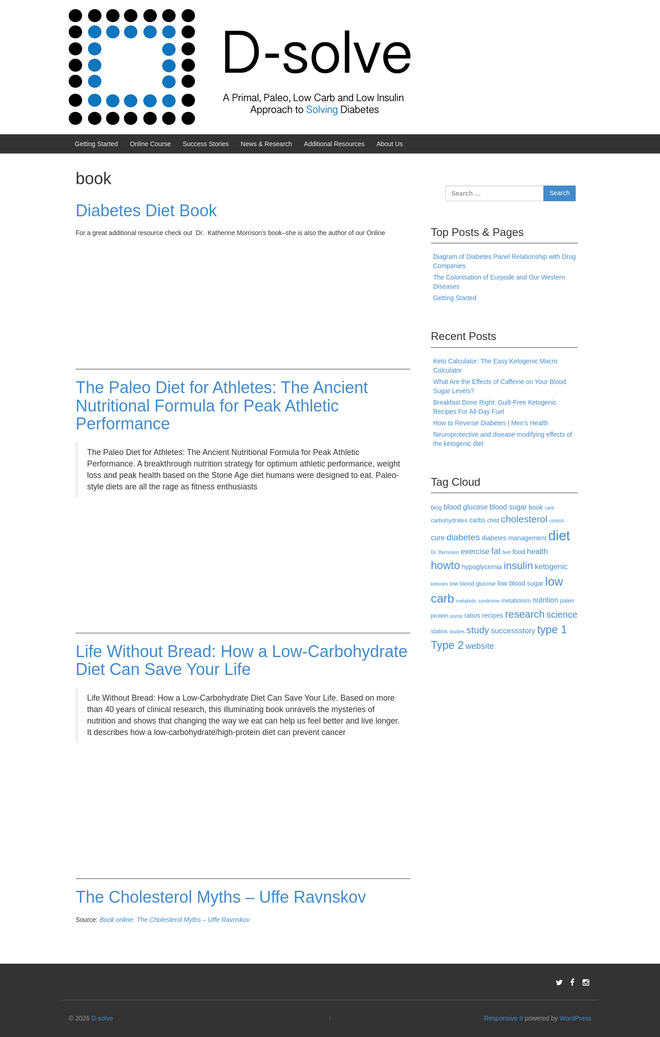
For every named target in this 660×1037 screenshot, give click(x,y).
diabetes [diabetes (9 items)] (463, 537)
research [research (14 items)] (524, 614)
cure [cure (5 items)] (438, 538)
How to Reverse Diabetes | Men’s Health (491, 423)
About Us (389, 144)
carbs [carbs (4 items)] (477, 520)
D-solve (102, 1018)
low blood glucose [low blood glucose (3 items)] (472, 584)
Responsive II (503, 1018)
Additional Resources (334, 144)
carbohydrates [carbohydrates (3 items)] (449, 520)
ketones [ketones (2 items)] (439, 584)
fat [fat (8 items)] (495, 551)
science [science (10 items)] (562, 614)
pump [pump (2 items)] (457, 616)
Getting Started (96, 144)
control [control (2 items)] (556, 520)
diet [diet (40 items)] (559, 535)
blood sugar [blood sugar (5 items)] (508, 507)
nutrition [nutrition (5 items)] (545, 600)
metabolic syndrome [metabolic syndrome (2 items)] (478, 601)
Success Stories (206, 144)
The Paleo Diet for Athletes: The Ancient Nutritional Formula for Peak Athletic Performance (222, 405)
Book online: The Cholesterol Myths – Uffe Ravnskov (174, 919)
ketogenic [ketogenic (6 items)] (551, 566)
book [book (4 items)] (535, 507)
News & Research (266, 144)
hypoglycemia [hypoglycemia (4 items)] (482, 567)
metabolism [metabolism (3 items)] (516, 601)
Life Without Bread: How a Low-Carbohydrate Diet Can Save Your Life (241, 660)
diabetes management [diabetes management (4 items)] (514, 538)
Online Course (150, 144)
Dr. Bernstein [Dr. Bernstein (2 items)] (445, 552)
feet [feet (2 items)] (506, 552)
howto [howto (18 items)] (445, 565)
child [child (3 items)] (493, 520)
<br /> (103, 297)
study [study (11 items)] (478, 630)
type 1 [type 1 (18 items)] (552, 629)
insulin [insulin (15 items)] (518, 565)
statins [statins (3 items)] (439, 631)
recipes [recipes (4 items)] (492, 615)
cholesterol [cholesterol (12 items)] (524, 519)
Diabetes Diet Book (146, 210)
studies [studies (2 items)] (457, 631)
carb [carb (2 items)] (549, 507)
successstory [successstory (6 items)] (513, 630)
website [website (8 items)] (480, 646)
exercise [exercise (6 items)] (475, 551)
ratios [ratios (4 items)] (472, 615)
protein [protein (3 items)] (440, 616)
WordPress (575, 1018)
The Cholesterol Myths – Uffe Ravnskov (221, 897)
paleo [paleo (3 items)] (567, 601)
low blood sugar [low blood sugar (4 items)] (520, 583)
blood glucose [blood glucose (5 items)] (466, 507)
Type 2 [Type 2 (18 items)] (447, 645)
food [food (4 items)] (518, 551)
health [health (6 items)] (537, 551)
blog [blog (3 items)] (436, 508)
